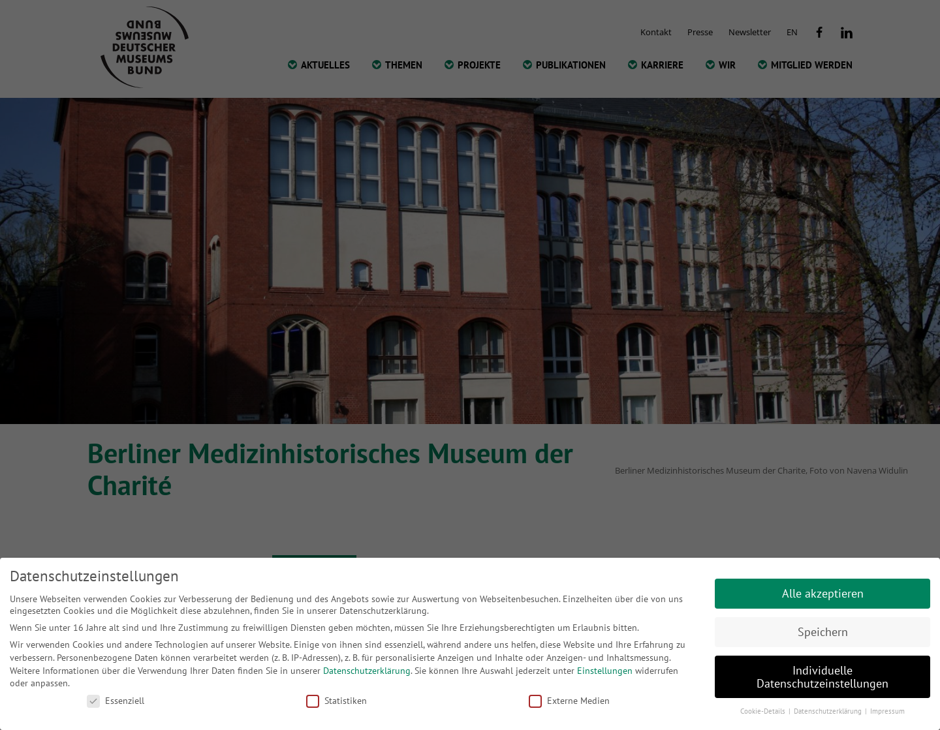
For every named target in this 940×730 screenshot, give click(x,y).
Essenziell (115, 701)
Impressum (887, 711)
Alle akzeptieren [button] (823, 593)
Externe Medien (569, 701)
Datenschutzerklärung (367, 671)
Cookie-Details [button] (763, 711)
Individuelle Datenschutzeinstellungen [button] (822, 677)
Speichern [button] (823, 631)
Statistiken (336, 701)
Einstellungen (605, 671)
